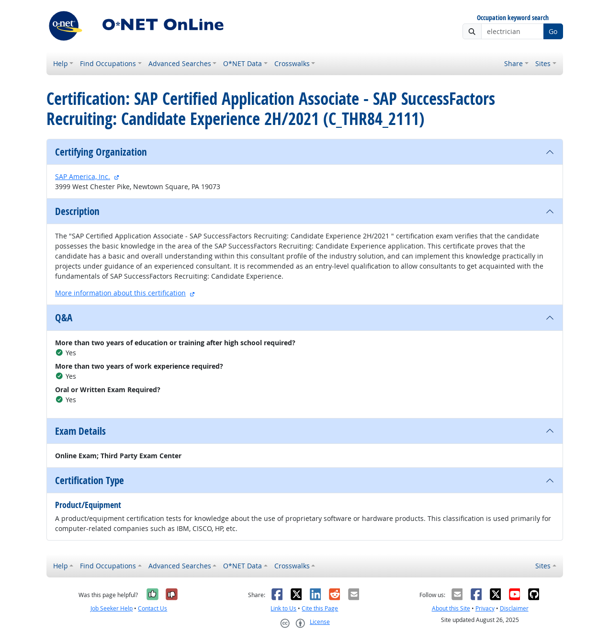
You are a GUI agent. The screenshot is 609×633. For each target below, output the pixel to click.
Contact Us (152, 608)
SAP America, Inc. (82, 176)
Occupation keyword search (513, 18)
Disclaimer (514, 608)
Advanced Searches (179, 63)
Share (513, 63)
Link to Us (283, 608)
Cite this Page (320, 608)
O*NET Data (242, 63)
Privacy (485, 608)
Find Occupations (108, 63)
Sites (543, 63)
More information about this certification (120, 292)
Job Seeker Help (111, 608)
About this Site (451, 608)
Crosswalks (292, 63)
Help (60, 63)
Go (553, 31)
